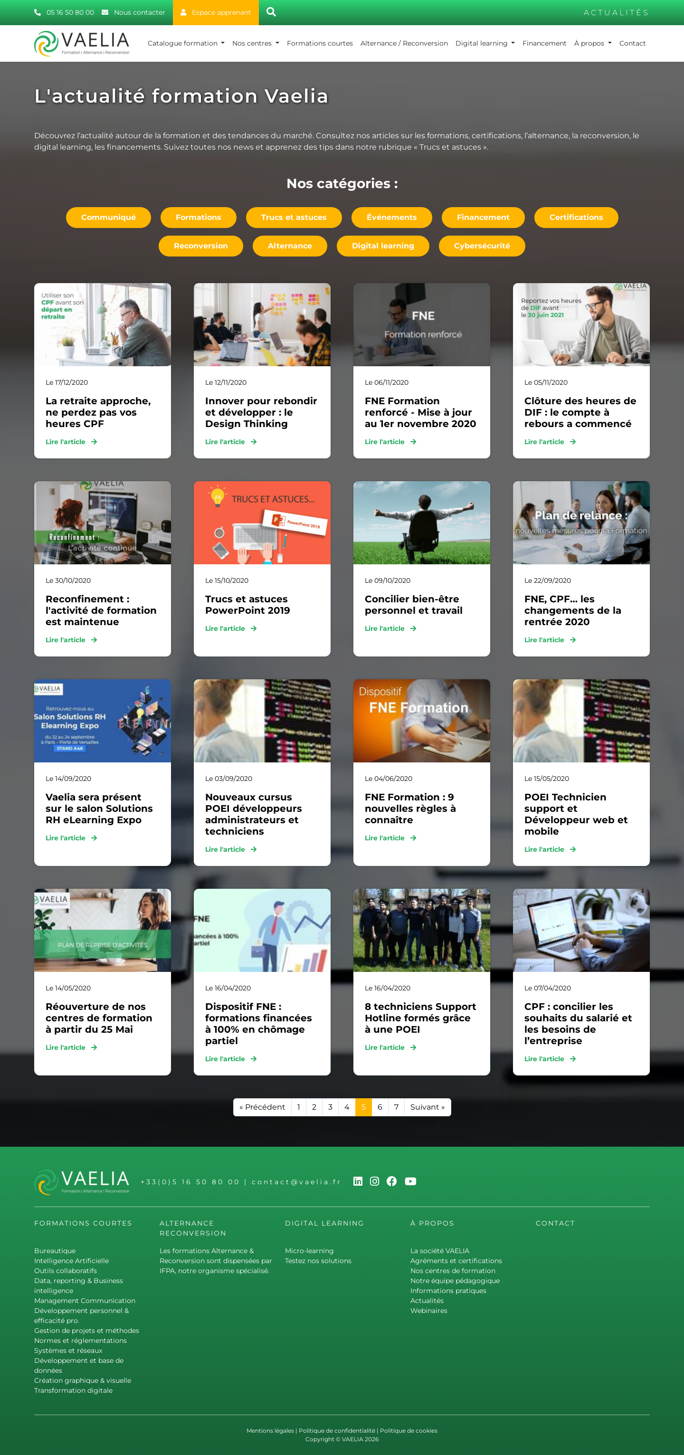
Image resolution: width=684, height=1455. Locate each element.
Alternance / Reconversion (404, 43)
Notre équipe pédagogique (455, 1280)
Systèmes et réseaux (68, 1350)
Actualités (427, 1300)
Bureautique (55, 1250)
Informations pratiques (448, 1290)
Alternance (290, 245)
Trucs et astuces (294, 217)
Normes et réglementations (80, 1340)
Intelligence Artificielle (71, 1260)
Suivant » (427, 1107)
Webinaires (428, 1310)
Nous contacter (133, 12)
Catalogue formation (183, 43)
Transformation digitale (73, 1390)
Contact (632, 43)
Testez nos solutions (318, 1260)
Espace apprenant (215, 12)
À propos (590, 43)
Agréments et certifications (456, 1260)
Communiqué (108, 217)
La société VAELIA (439, 1250)
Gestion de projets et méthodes (86, 1330)
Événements (392, 217)
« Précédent (262, 1107)
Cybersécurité (482, 245)
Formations (198, 217)
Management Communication (84, 1300)
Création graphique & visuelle (82, 1380)
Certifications (576, 217)
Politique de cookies (408, 1430)
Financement (544, 43)
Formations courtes (320, 43)
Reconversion (201, 245)
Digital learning (483, 43)
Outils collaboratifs (65, 1270)
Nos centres (253, 43)
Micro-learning (309, 1250)
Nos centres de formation (452, 1270)
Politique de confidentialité (337, 1430)
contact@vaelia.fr (297, 1182)
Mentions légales (270, 1430)
